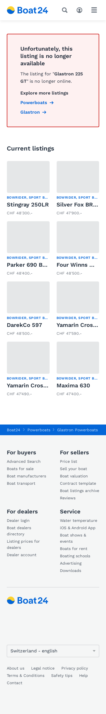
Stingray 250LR (28, 204)
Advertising (70, 563)
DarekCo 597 (24, 325)
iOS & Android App (78, 528)
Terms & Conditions (25, 675)
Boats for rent (73, 548)
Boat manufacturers (26, 476)
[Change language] (53, 651)
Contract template (78, 483)
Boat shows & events (73, 538)
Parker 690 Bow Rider (37, 264)
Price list (68, 461)
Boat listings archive (79, 490)
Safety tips (61, 675)
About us (15, 668)
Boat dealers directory (19, 531)
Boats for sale (20, 468)
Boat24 (13, 430)
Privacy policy (74, 668)
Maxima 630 (73, 385)
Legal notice (43, 668)
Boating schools (75, 556)
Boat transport (21, 483)
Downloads (70, 570)
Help (83, 675)
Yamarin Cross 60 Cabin (40, 385)
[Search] (66, 10)
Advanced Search (24, 461)
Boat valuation (74, 476)
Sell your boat (73, 468)
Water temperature (78, 520)
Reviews (67, 498)
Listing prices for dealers (23, 544)
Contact (14, 683)
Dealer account (21, 555)
